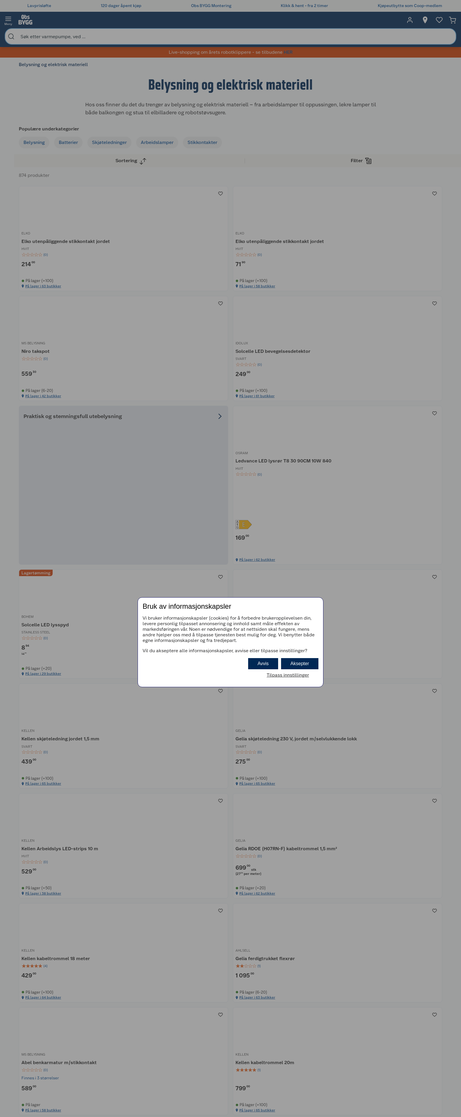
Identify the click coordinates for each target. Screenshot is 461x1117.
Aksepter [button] (299, 663)
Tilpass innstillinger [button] (288, 675)
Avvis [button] (263, 663)
